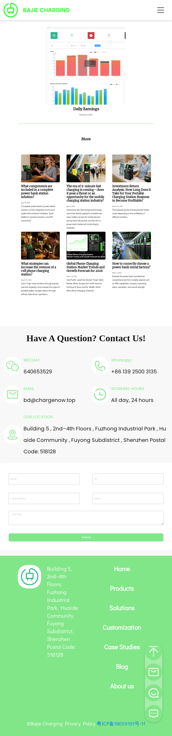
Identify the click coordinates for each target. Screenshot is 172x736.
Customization (122, 628)
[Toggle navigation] (160, 10)
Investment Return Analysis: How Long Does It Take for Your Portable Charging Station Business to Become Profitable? (131, 193)
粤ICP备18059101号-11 (121, 723)
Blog (122, 667)
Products (122, 588)
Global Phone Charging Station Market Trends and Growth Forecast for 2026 (86, 267)
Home (122, 569)
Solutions (121, 608)
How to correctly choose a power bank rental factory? (131, 265)
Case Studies (122, 647)
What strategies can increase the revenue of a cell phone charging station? (38, 269)
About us (122, 686)
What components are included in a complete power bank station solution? (37, 191)
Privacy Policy (80, 723)
